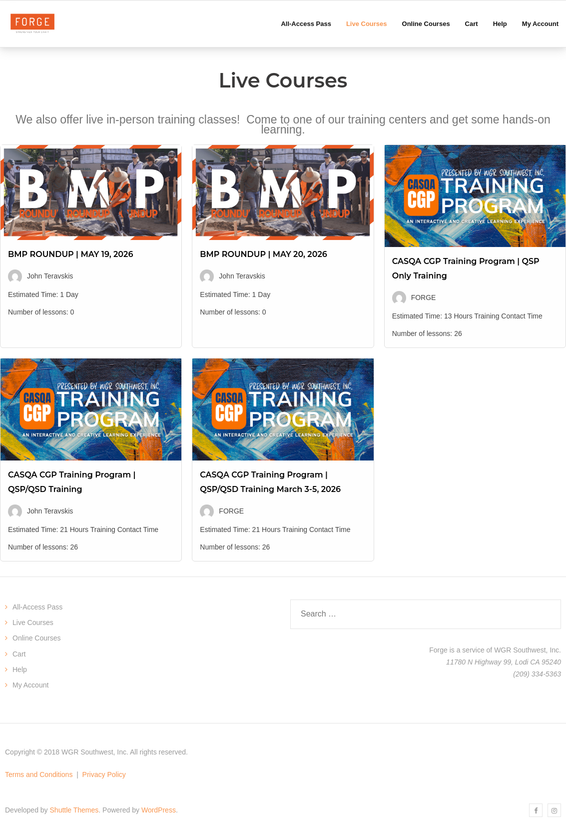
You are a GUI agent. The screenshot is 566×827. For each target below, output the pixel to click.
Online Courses (36, 638)
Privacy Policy (104, 774)
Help (19, 670)
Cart (18, 654)
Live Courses (32, 622)
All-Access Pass (37, 607)
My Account (30, 685)
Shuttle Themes (74, 810)
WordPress (158, 810)
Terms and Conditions (38, 774)
